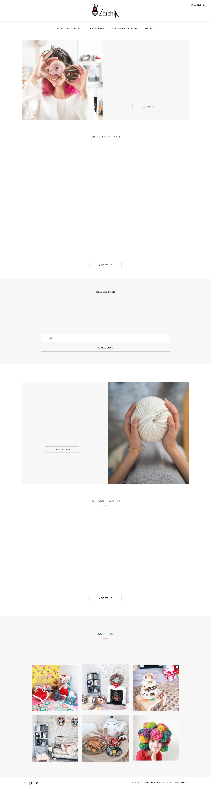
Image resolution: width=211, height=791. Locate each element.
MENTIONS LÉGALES (154, 783)
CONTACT (137, 783)
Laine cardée (73, 28)
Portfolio (134, 28)
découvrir (148, 107)
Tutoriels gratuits (95, 28)
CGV (169, 783)
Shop (59, 28)
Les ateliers (118, 28)
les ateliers (62, 449)
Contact (149, 28)
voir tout (105, 265)
